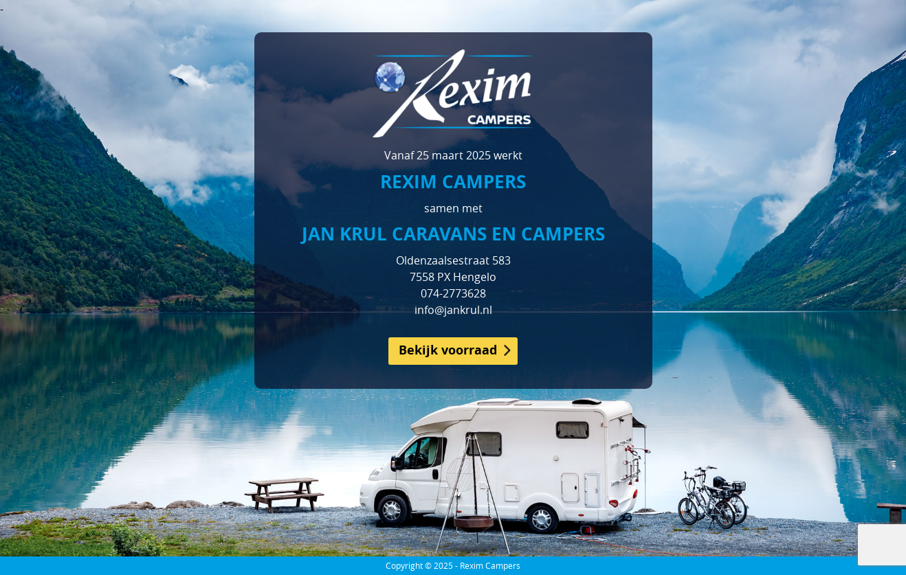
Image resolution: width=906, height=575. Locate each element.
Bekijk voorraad (448, 350)
